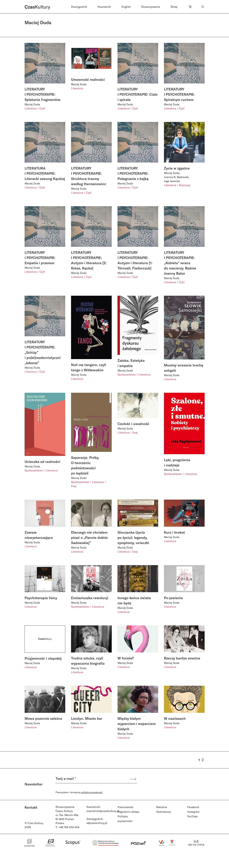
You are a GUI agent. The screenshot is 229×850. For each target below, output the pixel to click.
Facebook (193, 807)
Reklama (161, 807)
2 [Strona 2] (203, 760)
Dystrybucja (163, 811)
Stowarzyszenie (150, 6)
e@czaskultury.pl (97, 822)
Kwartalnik (104, 6)
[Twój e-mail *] (93, 779)
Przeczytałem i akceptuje (79, 792)
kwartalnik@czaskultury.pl (103, 811)
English (126, 6)
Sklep (174, 6)
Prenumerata (125, 807)
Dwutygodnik (79, 6)
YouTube (192, 816)
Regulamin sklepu (128, 811)
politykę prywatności (92, 792)
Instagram (193, 811)
